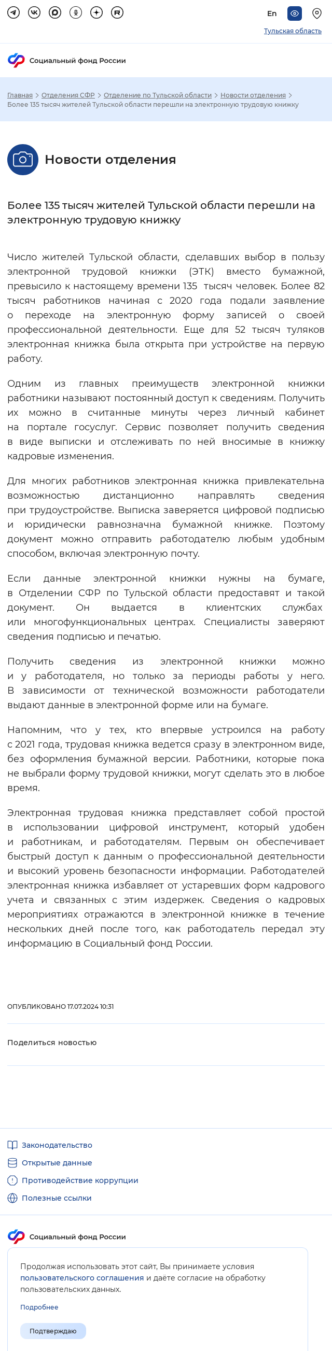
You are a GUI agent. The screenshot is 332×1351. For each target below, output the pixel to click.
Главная (20, 95)
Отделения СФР (68, 95)
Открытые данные (57, 1162)
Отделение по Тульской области (158, 95)
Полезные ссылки (57, 1198)
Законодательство (57, 1145)
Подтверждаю (53, 1331)
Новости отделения (253, 95)
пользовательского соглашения (82, 1278)
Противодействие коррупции (80, 1180)
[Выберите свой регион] (318, 13)
